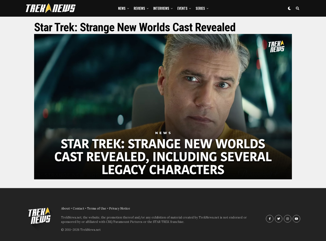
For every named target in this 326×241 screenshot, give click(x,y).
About (65, 208)
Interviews (161, 8)
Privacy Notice (119, 208)
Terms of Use (96, 208)
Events (182, 8)
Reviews (139, 8)
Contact (78, 208)
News (122, 8)
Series (200, 8)
